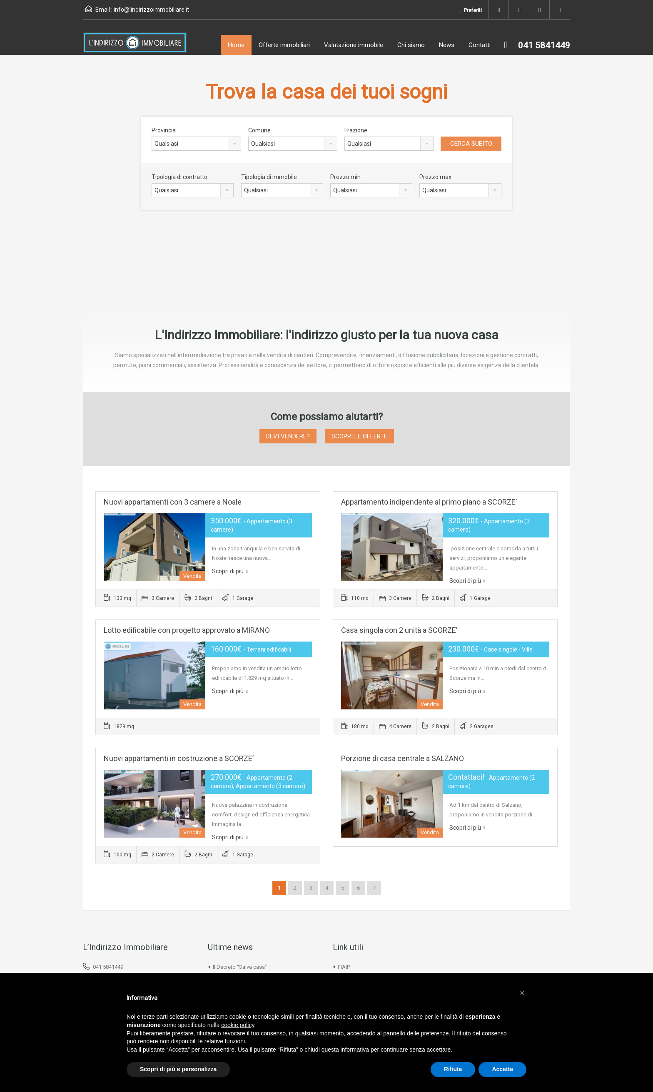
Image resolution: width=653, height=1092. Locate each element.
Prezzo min (345, 177)
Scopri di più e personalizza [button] (178, 1069)
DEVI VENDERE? (288, 436)
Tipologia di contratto (179, 177)
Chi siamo (411, 45)
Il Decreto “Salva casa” (240, 967)
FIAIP (344, 967)
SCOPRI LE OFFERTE (359, 436)
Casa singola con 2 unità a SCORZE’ (399, 630)
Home (236, 45)
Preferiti (470, 10)
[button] (522, 993)
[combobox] (196, 144)
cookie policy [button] (237, 1025)
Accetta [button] (502, 1069)
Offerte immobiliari (284, 45)
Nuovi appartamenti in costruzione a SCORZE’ (179, 758)
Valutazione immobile (353, 45)
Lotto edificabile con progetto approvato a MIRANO (187, 630)
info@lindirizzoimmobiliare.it (151, 9)
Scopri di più (230, 571)
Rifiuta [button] (453, 1069)
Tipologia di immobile (269, 177)
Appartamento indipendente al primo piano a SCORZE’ (429, 501)
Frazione (355, 130)
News (446, 45)
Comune (259, 130)
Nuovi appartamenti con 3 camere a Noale (173, 501)
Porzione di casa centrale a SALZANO (402, 758)
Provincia (164, 130)
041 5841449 (108, 967)
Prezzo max (435, 177)
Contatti (480, 45)
